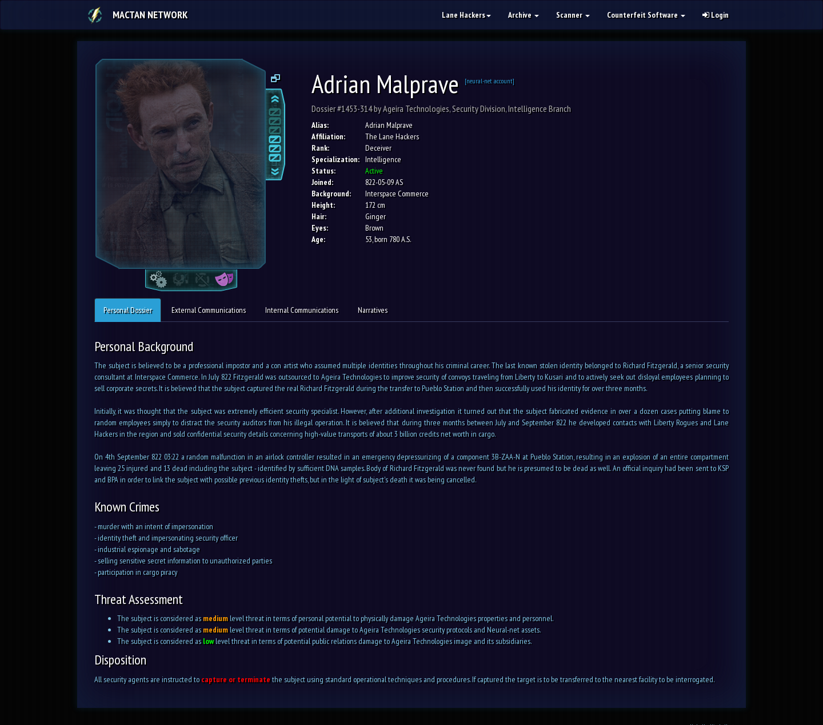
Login (715, 15)
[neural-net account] (489, 80)
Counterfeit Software (646, 15)
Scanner (573, 15)
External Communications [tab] (208, 310)
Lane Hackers (466, 15)
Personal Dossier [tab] (127, 310)
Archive (523, 15)
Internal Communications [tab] (301, 310)
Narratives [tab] (372, 310)
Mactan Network (150, 14)
